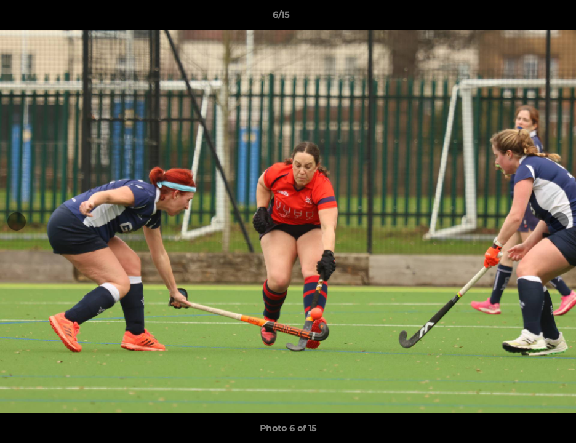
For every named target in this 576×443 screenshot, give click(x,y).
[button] (524, 17)
